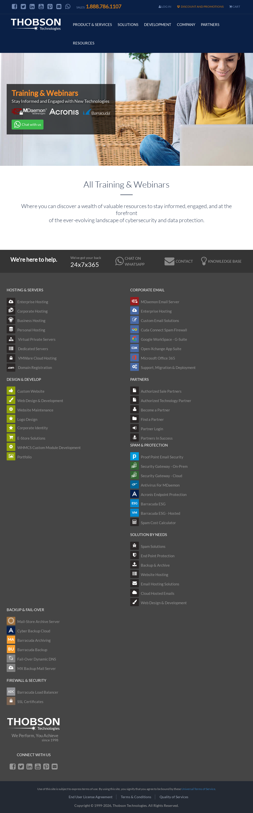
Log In (165, 6)
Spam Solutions (153, 546)
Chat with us (27, 124)
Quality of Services (174, 797)
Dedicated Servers (27, 348)
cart (234, 6)
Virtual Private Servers (31, 339)
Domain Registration (29, 367)
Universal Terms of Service (198, 789)
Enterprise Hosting (27, 302)
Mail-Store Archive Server (38, 621)
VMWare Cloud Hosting (32, 358)
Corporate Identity (32, 428)
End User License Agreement (90, 797)
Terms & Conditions (136, 797)
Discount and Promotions (200, 6)
